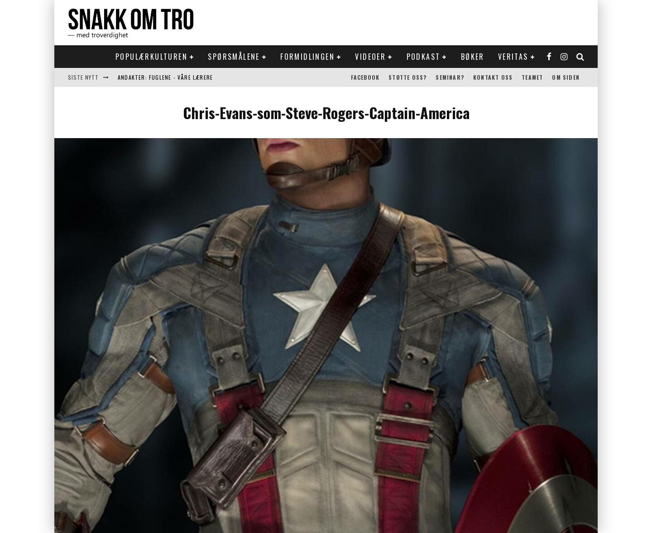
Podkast (424, 56)
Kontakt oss (493, 77)
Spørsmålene (233, 56)
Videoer (370, 56)
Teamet (532, 77)
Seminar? (450, 77)
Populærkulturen (151, 56)
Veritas (513, 56)
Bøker (472, 56)
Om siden (566, 77)
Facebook (365, 77)
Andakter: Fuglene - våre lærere (165, 77)
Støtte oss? (407, 77)
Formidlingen (307, 56)
